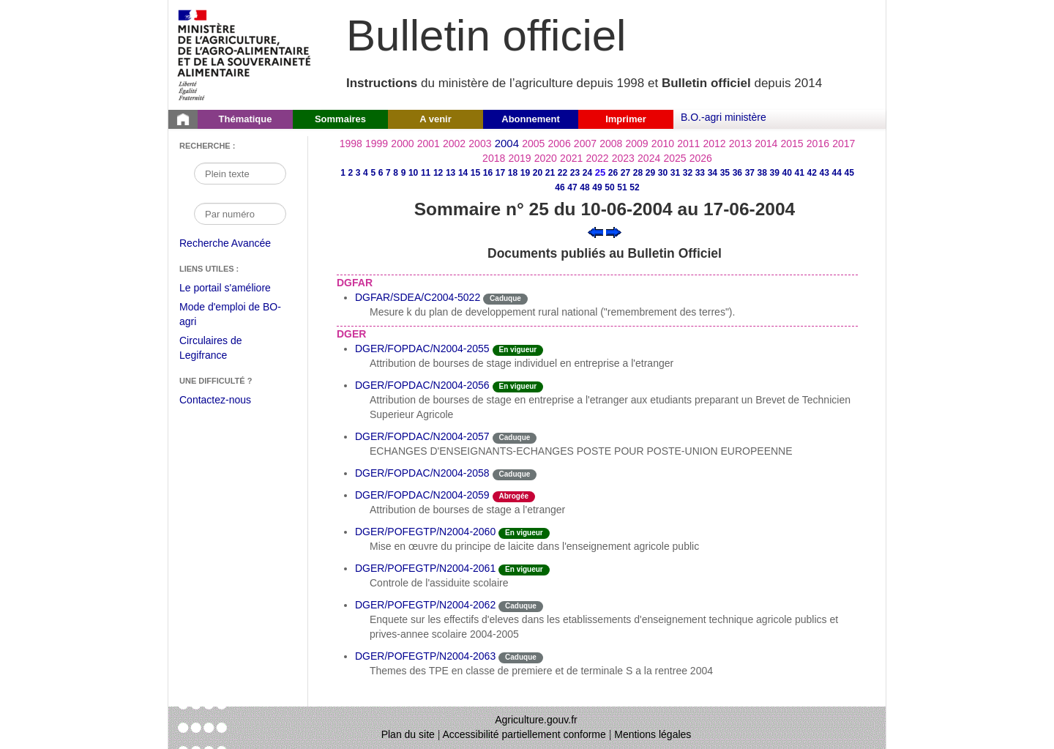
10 (413, 173)
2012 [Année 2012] (714, 143)
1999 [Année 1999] (376, 143)
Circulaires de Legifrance (222, 350)
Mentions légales (652, 734)
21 (550, 173)
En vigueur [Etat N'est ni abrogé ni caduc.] (518, 350)
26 (613, 173)
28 (638, 173)
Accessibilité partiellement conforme (524, 734)
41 (799, 173)
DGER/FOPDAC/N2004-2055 (422, 348)
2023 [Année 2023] (623, 158)
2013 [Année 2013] (740, 143)
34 (712, 173)
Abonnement (530, 118)
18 (512, 173)
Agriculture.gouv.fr (536, 720)
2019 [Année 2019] (519, 158)
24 (587, 173)
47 (572, 187)
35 (725, 173)
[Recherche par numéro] (240, 214)
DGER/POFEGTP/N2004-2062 (425, 605)
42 (812, 173)
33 (700, 173)
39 (775, 173)
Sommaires (340, 118)
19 (525, 173)
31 (675, 173)
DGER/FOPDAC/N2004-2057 (422, 436)
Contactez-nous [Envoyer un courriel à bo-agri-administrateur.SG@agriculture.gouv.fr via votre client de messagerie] (215, 400)
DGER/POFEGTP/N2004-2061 (425, 568)
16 (488, 173)
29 (650, 173)
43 (824, 173)
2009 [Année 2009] (637, 143)
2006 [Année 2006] (559, 143)
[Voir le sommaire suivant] (613, 231)
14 (463, 173)
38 (762, 173)
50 (609, 187)
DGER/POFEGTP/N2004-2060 (425, 531)
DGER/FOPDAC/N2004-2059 (422, 495)
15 (475, 173)
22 (562, 173)
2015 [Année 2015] (791, 143)
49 (597, 187)
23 (575, 173)
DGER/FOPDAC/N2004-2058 (422, 473)
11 (425, 173)
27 (625, 173)
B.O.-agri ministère (723, 117)
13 (450, 173)
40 (787, 173)
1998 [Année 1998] (351, 143)
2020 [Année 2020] (545, 158)
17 (500, 173)
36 (737, 173)
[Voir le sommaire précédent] (595, 231)
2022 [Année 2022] (597, 158)
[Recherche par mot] (240, 174)
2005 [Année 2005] (533, 143)
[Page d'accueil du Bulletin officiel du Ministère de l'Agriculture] (183, 119)
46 (559, 187)
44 (837, 173)
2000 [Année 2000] (402, 143)
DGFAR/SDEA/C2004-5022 (417, 297)
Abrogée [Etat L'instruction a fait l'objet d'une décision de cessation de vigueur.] (514, 496)
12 (438, 173)
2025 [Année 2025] (674, 158)
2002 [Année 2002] (454, 143)
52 (634, 187)
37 (750, 173)
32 (687, 173)
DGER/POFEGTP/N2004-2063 (425, 656)
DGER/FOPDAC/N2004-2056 (422, 385)
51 (622, 187)
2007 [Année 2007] (585, 143)
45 (849, 173)
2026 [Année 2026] (700, 158)
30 (663, 173)
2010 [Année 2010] (662, 143)
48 (584, 187)
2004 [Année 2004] (507, 143)
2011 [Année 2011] (688, 143)
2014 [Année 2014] (766, 143)
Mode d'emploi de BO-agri (230, 316)
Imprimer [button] (625, 118)
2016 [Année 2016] (818, 143)
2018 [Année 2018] (493, 158)
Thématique (245, 118)
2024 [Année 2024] (649, 158)
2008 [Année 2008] (610, 143)
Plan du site (408, 734)
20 (537, 173)
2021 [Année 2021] (571, 158)
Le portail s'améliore (236, 288)
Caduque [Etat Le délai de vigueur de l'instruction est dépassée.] (505, 298)
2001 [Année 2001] (428, 143)
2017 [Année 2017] (843, 143)
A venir (435, 118)
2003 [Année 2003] (479, 143)
